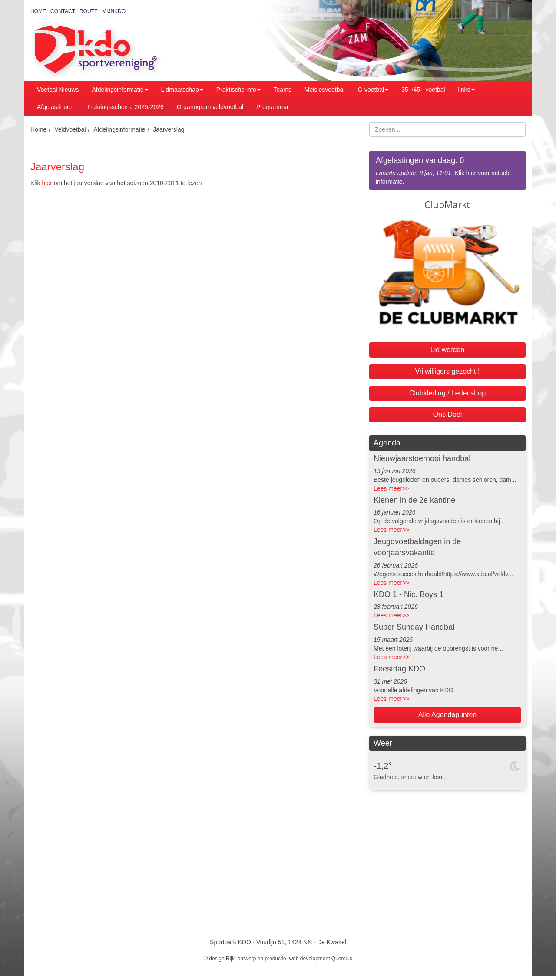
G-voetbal (372, 89)
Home (38, 11)
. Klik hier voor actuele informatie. (447, 170)
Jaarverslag (168, 129)
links (466, 89)
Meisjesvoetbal (324, 89)
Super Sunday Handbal (414, 627)
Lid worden (447, 349)
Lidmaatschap (182, 89)
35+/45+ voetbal (423, 89)
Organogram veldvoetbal (210, 106)
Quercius (341, 959)
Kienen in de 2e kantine (414, 500)
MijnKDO (114, 11)
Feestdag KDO (399, 668)
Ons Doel (447, 414)
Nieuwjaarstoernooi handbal (422, 458)
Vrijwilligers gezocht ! (447, 371)
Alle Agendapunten (447, 714)
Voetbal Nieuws (58, 89)
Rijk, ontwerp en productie (256, 959)
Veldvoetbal (70, 129)
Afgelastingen (55, 106)
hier (47, 182)
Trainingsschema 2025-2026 (125, 106)
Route (88, 11)
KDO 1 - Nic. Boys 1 (408, 594)
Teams (282, 89)
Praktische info (238, 89)
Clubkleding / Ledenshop (447, 393)
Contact (62, 11)
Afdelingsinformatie (120, 89)
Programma (272, 106)
